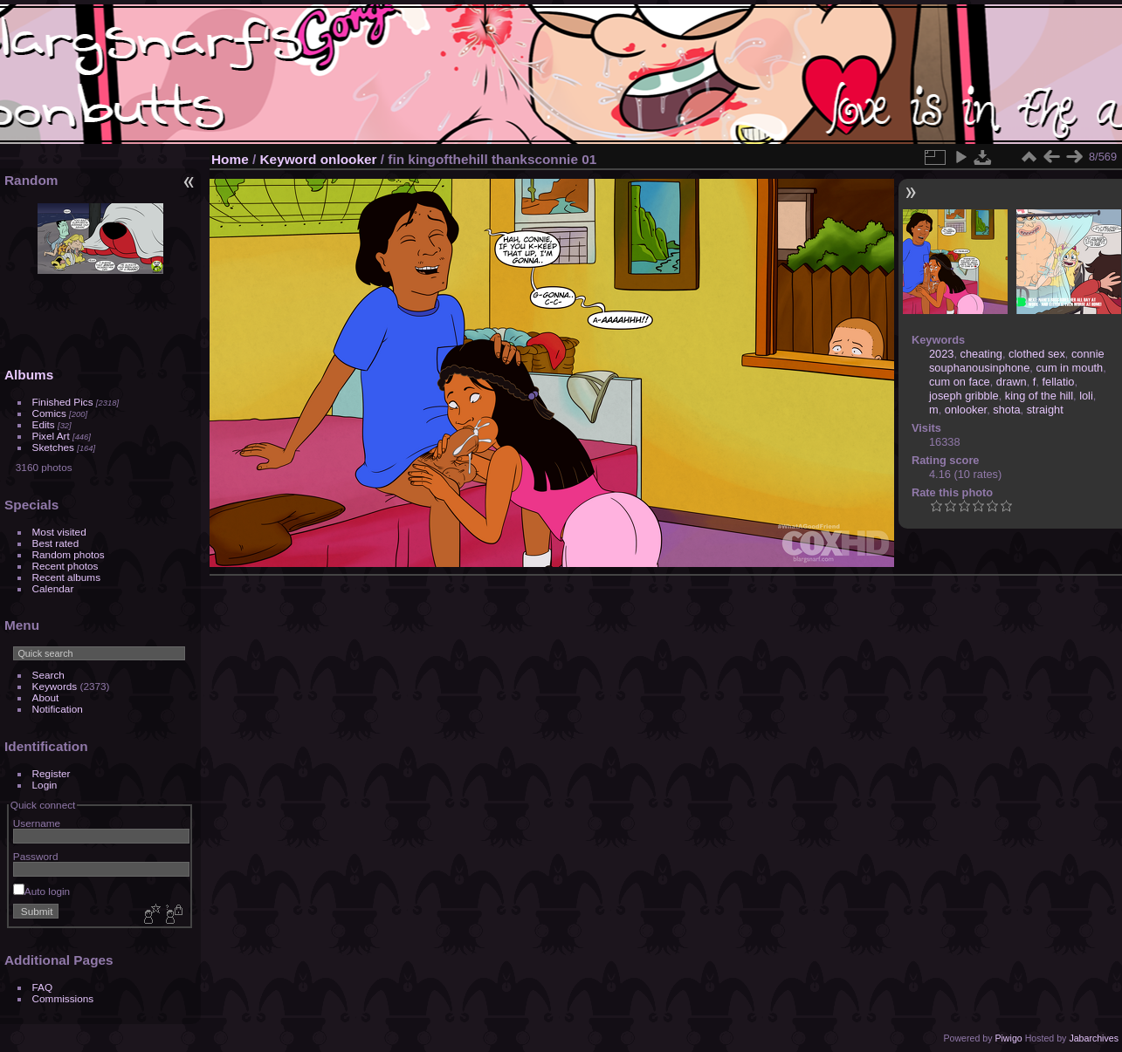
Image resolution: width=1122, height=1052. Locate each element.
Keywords (55, 686)
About (45, 697)
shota (1006, 409)
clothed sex (1036, 353)
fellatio (1058, 381)
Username (36, 823)
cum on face (959, 381)
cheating (981, 353)
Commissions (63, 998)
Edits (43, 424)
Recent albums (66, 577)
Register (51, 773)
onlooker (348, 159)
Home (230, 159)
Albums (28, 374)
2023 (941, 353)
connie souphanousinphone (1017, 360)
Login (45, 784)
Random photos (68, 554)
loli (1086, 395)
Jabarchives (1094, 1038)
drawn (1011, 381)
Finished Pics (62, 401)
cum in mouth (1069, 367)
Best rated (55, 543)
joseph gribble (964, 395)
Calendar (53, 588)
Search (48, 674)
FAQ (42, 987)
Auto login (41, 891)
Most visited (59, 531)
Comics (49, 413)
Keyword (288, 159)
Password (36, 856)
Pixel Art (51, 435)
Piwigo (1008, 1038)
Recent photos (65, 565)
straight (1045, 409)
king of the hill (1039, 395)
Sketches (53, 447)
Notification (57, 708)
